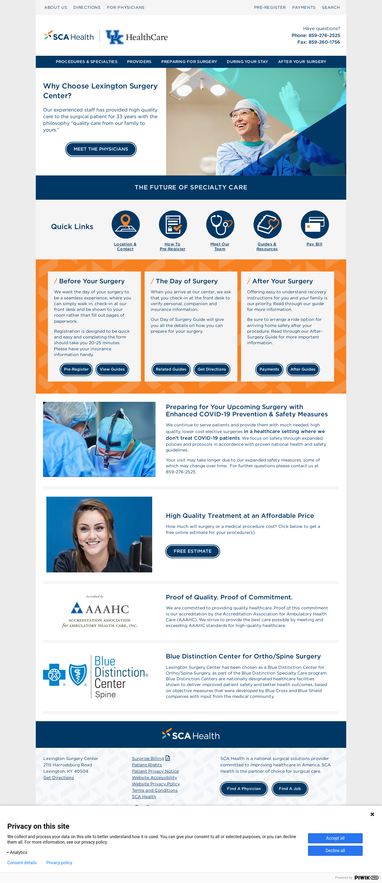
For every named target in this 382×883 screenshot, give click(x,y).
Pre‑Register (270, 7)
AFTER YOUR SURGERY (302, 61)
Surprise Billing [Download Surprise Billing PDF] (151, 789)
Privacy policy (59, 862)
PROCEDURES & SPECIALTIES (86, 61)
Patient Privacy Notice (155, 802)
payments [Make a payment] (269, 369)
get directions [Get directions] (212, 369)
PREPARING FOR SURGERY (189, 61)
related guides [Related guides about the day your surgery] (171, 369)
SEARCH (331, 7)
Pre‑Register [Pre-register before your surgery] (76, 369)
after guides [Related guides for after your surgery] (303, 369)
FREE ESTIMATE (193, 559)
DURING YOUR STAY (247, 61)
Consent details (22, 862)
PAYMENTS (304, 7)
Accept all (335, 838)
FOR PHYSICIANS (126, 7)
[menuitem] (55, 7)
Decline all (335, 850)
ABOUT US (55, 7)
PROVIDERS (139, 61)
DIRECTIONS (87, 7)
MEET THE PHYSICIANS (101, 149)
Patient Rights (147, 795)
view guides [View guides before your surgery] (112, 369)
